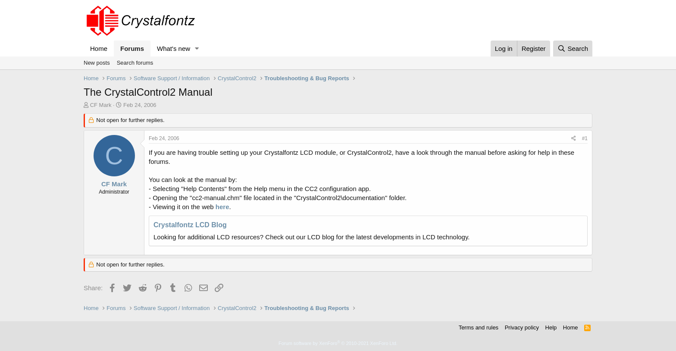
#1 (585, 138)
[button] (197, 48)
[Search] (572, 48)
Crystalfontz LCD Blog (190, 225)
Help (551, 327)
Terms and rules (478, 327)
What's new (173, 48)
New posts (97, 63)
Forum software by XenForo (338, 343)
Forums (132, 48)
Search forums (135, 63)
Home (98, 48)
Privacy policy (522, 327)
